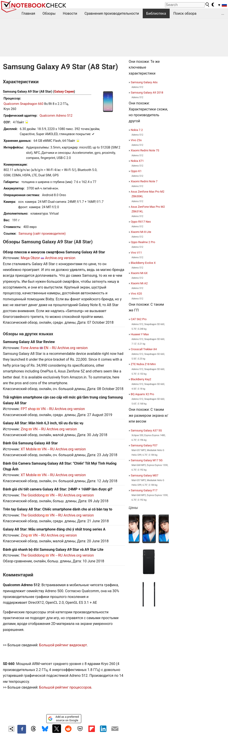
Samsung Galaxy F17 (144, 490)
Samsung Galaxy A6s (144, 82)
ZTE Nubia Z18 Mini (143, 364)
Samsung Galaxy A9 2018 (147, 92)
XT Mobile (29, 449)
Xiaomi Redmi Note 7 (144, 181)
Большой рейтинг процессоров (65, 687)
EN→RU (50, 348)
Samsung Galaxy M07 (144, 475)
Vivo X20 (136, 293)
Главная (28, 13)
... (222, 13)
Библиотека (156, 13)
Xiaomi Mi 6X (139, 273)
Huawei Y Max (140, 334)
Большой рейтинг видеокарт (63, 645)
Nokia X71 (137, 161)
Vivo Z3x (136, 140)
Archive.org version (60, 258)
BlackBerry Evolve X (143, 262)
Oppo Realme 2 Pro (143, 242)
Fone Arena (30, 348)
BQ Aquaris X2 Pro (142, 394)
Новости (70, 13)
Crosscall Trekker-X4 (144, 349)
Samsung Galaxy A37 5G (146, 430)
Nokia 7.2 (137, 130)
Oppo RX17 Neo (141, 221)
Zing (24, 429)
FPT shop (28, 409)
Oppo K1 (136, 171)
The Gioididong (33, 495)
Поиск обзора (185, 13)
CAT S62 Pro (139, 319)
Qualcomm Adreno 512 (56, 116)
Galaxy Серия (64, 92)
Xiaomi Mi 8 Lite (141, 232)
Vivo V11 (136, 252)
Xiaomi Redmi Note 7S (145, 150)
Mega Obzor (30, 258)
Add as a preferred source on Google (63, 718)
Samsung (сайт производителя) (41, 234)
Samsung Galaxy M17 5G (147, 460)
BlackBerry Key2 (141, 379)
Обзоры (49, 13)
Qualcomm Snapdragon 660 (23, 104)
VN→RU (47, 409)
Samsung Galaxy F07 (144, 445)
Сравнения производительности (111, 13)
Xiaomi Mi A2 (139, 283)
